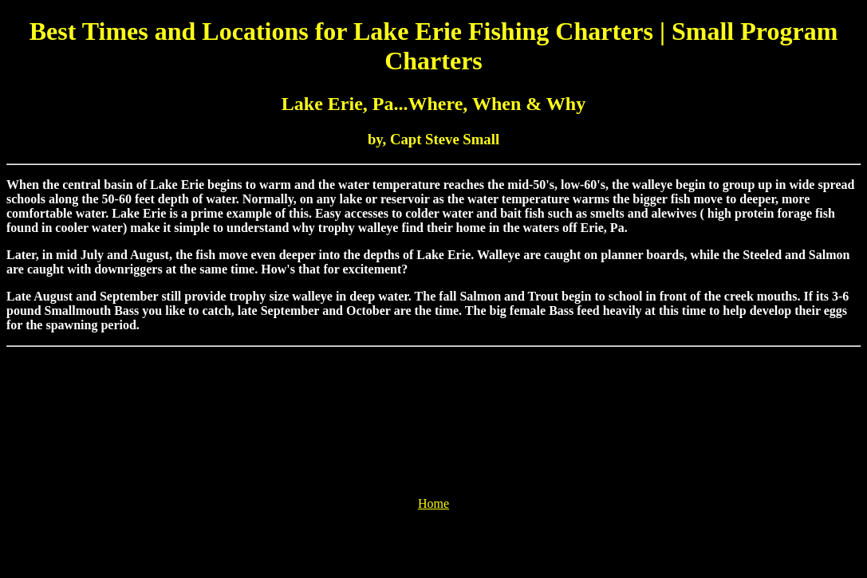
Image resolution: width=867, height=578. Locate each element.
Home (433, 503)
